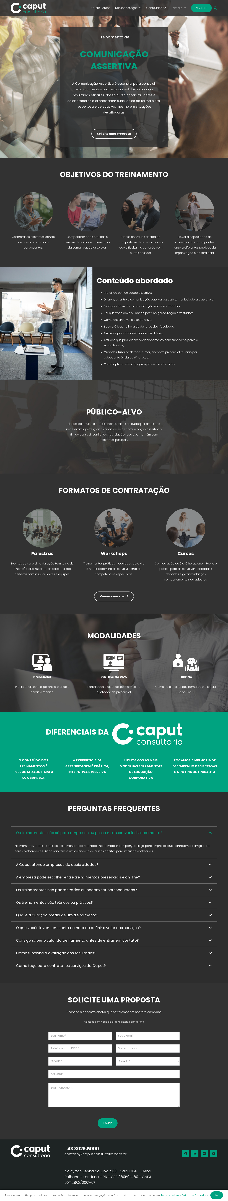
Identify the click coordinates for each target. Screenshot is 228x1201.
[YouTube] (213, 1153)
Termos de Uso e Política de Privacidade (185, 1195)
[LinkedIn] (204, 1153)
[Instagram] (194, 1153)
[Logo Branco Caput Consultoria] (28, 8)
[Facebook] (185, 1153)
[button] (215, 8)
